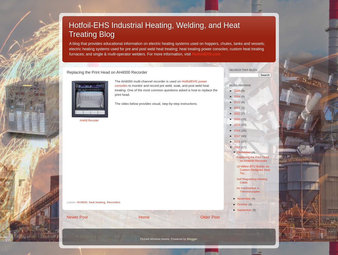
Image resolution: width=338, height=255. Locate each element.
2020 (237, 119)
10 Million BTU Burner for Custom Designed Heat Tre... (253, 170)
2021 (237, 113)
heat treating (97, 202)
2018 (237, 130)
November (244, 198)
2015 (237, 147)
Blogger (192, 239)
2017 (237, 136)
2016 (237, 141)
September (244, 210)
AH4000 (82, 202)
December (244, 152)
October (243, 204)
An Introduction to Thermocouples (248, 189)
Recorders (113, 202)
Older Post (210, 217)
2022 (237, 107)
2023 (237, 102)
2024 (237, 96)
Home (144, 217)
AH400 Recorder (89, 120)
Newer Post (77, 217)
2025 (237, 90)
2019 (237, 124)
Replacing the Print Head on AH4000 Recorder (253, 159)
